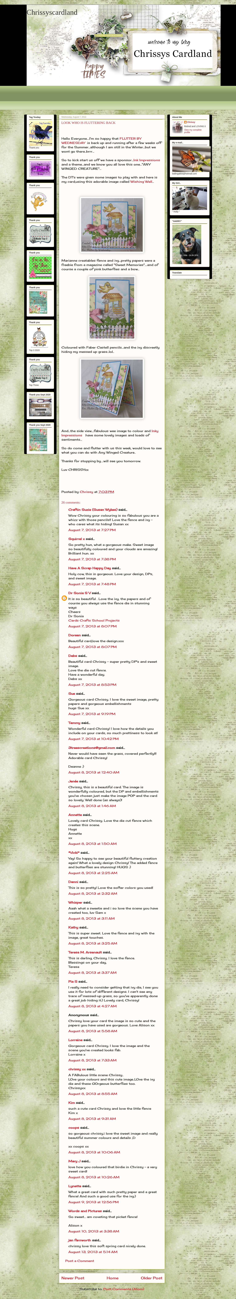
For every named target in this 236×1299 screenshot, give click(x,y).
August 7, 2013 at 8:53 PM (92, 685)
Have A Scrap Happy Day (89, 568)
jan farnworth (79, 1240)
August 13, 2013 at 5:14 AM (92, 1252)
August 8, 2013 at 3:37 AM (92, 972)
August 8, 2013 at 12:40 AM (93, 772)
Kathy (73, 927)
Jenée (73, 781)
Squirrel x (76, 539)
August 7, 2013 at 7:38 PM (92, 559)
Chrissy (191, 122)
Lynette (74, 1186)
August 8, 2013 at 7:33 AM (92, 1060)
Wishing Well (141, 181)
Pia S (72, 981)
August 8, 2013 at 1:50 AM (92, 844)
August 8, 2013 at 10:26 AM (93, 1177)
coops (73, 1128)
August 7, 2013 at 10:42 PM (93, 739)
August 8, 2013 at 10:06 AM (94, 1152)
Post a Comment (79, 1261)
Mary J (74, 1161)
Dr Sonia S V (79, 593)
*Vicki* (73, 853)
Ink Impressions (146, 160)
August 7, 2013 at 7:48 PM (92, 584)
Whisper (75, 902)
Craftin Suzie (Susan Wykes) (92, 510)
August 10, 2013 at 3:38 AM (93, 1231)
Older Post (151, 1278)
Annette (75, 815)
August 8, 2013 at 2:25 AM (92, 873)
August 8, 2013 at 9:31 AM (92, 1119)
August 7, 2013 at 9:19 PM (91, 714)
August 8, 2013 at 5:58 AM (92, 1031)
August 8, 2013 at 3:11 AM (91, 918)
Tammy (74, 723)
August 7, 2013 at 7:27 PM (92, 530)
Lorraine (75, 1040)
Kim (71, 1103)
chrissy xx (77, 1069)
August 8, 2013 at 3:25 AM (92, 943)
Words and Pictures (85, 1211)
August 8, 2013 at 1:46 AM (92, 806)
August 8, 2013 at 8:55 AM (92, 1094)
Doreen (74, 635)
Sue (71, 693)
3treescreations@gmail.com (91, 748)
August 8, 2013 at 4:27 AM (92, 1006)
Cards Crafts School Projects (94, 620)
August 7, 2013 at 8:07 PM (92, 626)
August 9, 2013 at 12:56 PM (93, 1202)
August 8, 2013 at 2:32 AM (92, 893)
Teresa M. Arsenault (85, 952)
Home (113, 1278)
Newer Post (72, 1278)
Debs (72, 656)
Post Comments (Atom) (123, 1289)
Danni (73, 882)
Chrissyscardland (52, 12)
